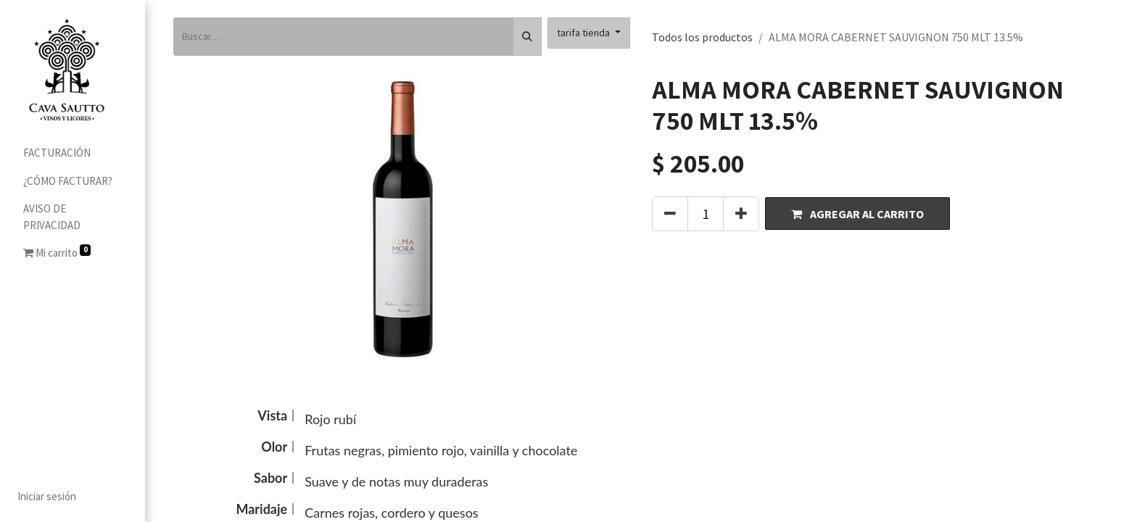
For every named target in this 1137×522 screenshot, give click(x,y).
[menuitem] (72, 153)
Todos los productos (702, 37)
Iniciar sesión (46, 496)
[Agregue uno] (741, 213)
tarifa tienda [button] (584, 32)
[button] (857, 213)
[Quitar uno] (670, 213)
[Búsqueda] (527, 36)
